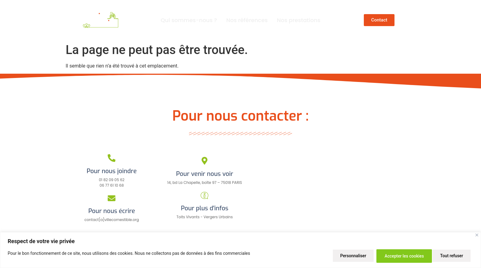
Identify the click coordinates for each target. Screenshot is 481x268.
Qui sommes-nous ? (189, 20)
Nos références (247, 20)
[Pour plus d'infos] (204, 195)
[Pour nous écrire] (112, 198)
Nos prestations (299, 20)
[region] (240, 250)
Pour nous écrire (111, 211)
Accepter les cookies (444, 256)
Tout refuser (392, 256)
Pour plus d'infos (204, 208)
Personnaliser (347, 256)
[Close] (476, 235)
